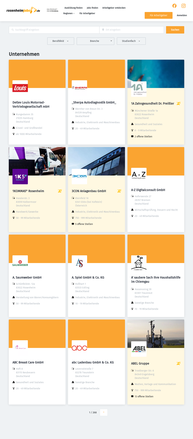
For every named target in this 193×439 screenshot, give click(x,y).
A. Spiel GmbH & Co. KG (88, 277)
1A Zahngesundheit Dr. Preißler (152, 103)
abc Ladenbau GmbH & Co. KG (93, 362)
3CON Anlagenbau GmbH (89, 191)
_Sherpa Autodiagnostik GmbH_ (94, 102)
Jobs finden (92, 8)
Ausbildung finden (73, 8)
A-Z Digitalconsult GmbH (148, 190)
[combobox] (54, 30)
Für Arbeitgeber (87, 13)
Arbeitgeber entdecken (113, 8)
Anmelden (182, 15)
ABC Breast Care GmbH (28, 362)
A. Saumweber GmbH (27, 277)
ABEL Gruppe (140, 363)
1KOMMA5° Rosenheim (28, 191)
